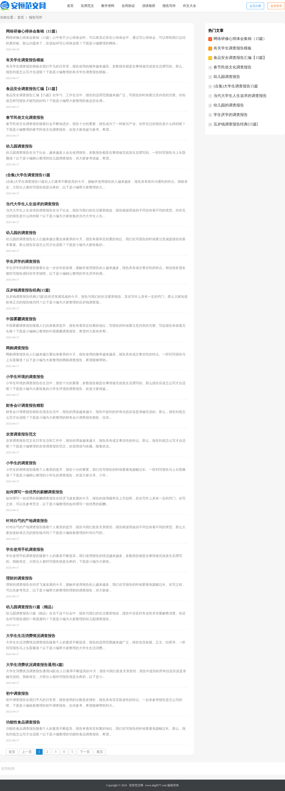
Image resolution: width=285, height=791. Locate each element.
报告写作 (169, 6)
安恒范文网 (136, 785)
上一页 (27, 752)
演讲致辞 (148, 6)
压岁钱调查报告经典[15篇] (236, 124)
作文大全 (189, 6)
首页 (70, 6)
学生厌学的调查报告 (231, 115)
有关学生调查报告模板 (233, 48)
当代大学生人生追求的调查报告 (240, 96)
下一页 (85, 752)
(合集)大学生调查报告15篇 (236, 86)
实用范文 (87, 6)
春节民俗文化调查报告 (233, 67)
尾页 (99, 752)
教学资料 (107, 6)
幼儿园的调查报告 (229, 105)
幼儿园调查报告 (227, 77)
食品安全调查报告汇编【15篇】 (240, 58)
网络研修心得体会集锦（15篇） (240, 39)
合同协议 (128, 6)
